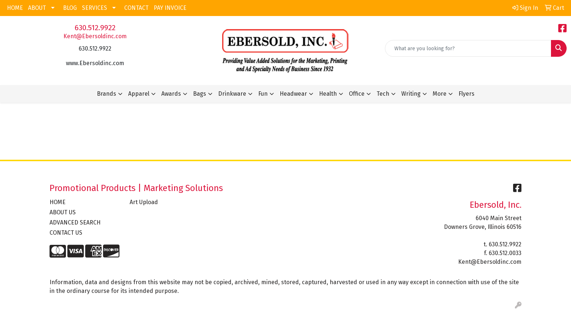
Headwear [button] (293, 93)
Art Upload (144, 202)
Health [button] (328, 93)
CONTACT (136, 7)
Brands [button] (106, 93)
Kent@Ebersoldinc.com (95, 36)
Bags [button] (199, 93)
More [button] (439, 93)
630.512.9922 (95, 27)
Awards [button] (171, 93)
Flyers (466, 93)
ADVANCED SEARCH (75, 222)
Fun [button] (263, 93)
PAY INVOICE (170, 7)
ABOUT (37, 7)
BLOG (70, 7)
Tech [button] (383, 93)
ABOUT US (63, 212)
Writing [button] (411, 93)
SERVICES (94, 7)
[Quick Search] (468, 48)
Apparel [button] (138, 93)
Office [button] (357, 93)
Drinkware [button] (232, 93)
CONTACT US (66, 232)
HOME (15, 7)
